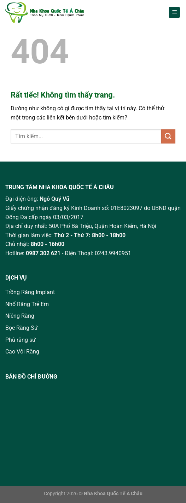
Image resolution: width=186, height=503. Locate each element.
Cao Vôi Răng (22, 351)
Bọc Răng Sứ (21, 327)
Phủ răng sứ (20, 340)
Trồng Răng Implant (30, 292)
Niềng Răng (19, 315)
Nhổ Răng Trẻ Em (27, 304)
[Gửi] (168, 136)
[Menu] (174, 12)
